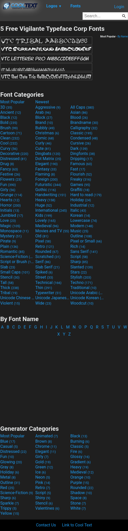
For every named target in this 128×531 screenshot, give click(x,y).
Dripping (81, 158)
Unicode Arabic (87, 292)
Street (44, 277)
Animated (46, 436)
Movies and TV (52, 230)
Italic (78, 210)
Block (43, 117)
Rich (77, 246)
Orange (80, 477)
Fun (8, 184)
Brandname (84, 122)
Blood (79, 117)
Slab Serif (47, 267)
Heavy (45, 199)
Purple (79, 482)
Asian (79, 112)
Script (79, 256)
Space (78, 497)
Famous (81, 163)
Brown (43, 441)
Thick (9, 287)
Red (7, 487)
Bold (8, 122)
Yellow (9, 513)
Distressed (13, 158)
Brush (9, 127)
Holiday (80, 199)
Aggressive (47, 107)
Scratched (47, 256)
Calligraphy (84, 127)
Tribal (8, 292)
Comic (44, 138)
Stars (78, 272)
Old (41, 236)
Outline (81, 236)
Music (79, 230)
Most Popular (12, 101)
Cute (43, 148)
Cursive (80, 143)
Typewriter (48, 292)
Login (119, 6)
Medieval (47, 225)
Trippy (8, 508)
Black (8, 117)
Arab (43, 112)
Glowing (11, 462)
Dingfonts (82, 153)
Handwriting (50, 194)
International (51, 210)
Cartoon (11, 133)
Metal (8, 477)
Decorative (14, 153)
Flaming (45, 174)
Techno (81, 282)
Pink (42, 482)
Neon (42, 477)
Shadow (81, 492)
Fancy (9, 169)
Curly (43, 143)
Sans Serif (84, 251)
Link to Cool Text (77, 525)
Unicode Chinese (17, 297)
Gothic (45, 189)
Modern (81, 225)
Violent (10, 303)
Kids (43, 215)
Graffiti (79, 189)
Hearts (9, 199)
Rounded (46, 251)
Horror (10, 205)
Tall (7, 282)
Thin (43, 287)
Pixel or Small (86, 241)
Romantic (12, 251)
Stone (78, 503)
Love (8, 220)
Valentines (47, 508)
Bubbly (45, 127)
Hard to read (86, 194)
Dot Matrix (48, 158)
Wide (43, 303)
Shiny (42, 497)
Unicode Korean (87, 297)
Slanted (81, 267)
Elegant (46, 163)
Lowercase (83, 220)
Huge (43, 205)
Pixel (43, 241)
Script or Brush (17, 261)
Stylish (80, 277)
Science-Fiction (17, 256)
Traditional (83, 287)
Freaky (80, 179)
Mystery (11, 236)
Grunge (11, 194)
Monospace (14, 230)
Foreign (46, 179)
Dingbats (47, 153)
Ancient (10, 112)
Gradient (80, 462)
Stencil (10, 277)
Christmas (47, 133)
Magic (10, 225)
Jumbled (11, 215)
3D (6, 107)
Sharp (79, 261)
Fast (77, 169)
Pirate (8, 241)
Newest (42, 101)
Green (44, 467)
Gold (43, 462)
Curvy (9, 148)
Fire (76, 451)
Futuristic (48, 184)
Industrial (82, 205)
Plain (9, 246)
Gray (6, 467)
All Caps (82, 107)
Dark (79, 148)
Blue (7, 441)
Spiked (44, 272)
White (78, 508)
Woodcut (81, 303)
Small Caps (14, 272)
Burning (79, 441)
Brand (44, 122)
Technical (48, 282)
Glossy (80, 456)
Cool (8, 143)
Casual (9, 446)
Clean (9, 138)
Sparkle (9, 503)
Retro (44, 246)
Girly (7, 189)
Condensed (84, 138)
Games (80, 184)
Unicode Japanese (52, 297)
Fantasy (45, 169)
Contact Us (46, 525)
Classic (81, 133)
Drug (7, 163)
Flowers (11, 179)
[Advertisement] (64, 378)
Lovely (45, 220)
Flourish (81, 174)
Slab (7, 267)
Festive (10, 174)
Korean (80, 215)
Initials (9, 210)
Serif (43, 261)
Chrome (46, 446)
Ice (40, 472)
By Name (123, 36)
